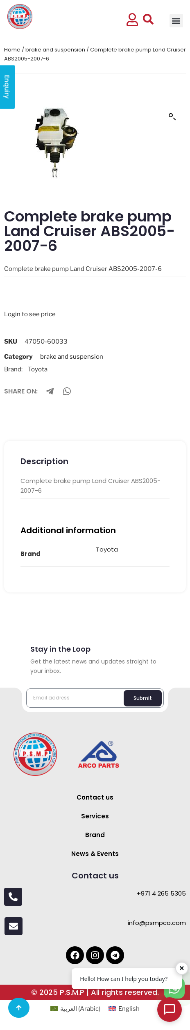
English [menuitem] (129, 1008)
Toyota (38, 369)
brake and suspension (55, 50)
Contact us (95, 797)
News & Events (95, 853)
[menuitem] (75, 1008)
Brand (95, 835)
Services (95, 816)
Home (12, 50)
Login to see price (30, 314)
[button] (176, 20)
